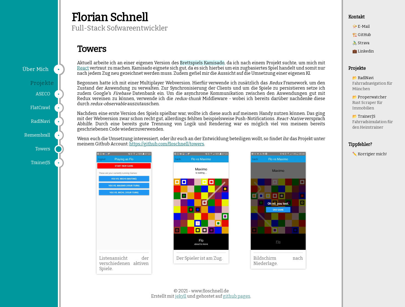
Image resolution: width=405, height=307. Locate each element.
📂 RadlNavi (372, 83)
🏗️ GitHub (361, 34)
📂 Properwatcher (369, 102)
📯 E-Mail (361, 26)
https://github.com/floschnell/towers (166, 143)
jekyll (180, 296)
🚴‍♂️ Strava (360, 43)
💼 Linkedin (363, 51)
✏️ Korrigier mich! (369, 154)
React (83, 68)
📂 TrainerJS (372, 122)
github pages (236, 296)
